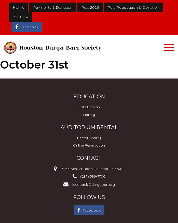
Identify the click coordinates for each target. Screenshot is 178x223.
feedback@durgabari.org (93, 184)
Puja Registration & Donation (133, 7)
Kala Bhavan (89, 107)
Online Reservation (89, 145)
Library (89, 114)
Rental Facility (89, 138)
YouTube (21, 17)
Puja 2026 (90, 7)
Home (18, 7)
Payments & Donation (53, 7)
